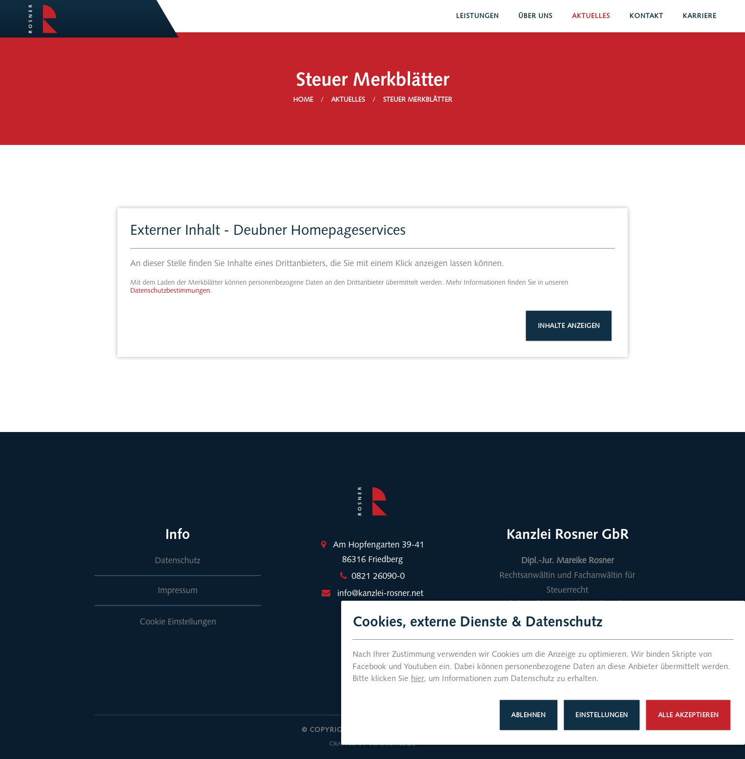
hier (417, 678)
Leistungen (477, 16)
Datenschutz (178, 560)
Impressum (178, 590)
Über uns (535, 16)
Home (303, 100)
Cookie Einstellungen (178, 621)
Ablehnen (528, 715)
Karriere (699, 16)
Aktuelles (591, 16)
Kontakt (646, 16)
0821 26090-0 (378, 576)
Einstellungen (601, 715)
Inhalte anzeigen (569, 326)
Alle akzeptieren (688, 715)
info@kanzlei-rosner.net (380, 593)
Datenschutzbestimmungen (170, 291)
